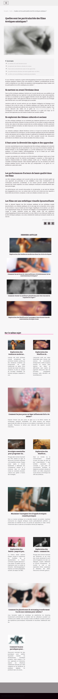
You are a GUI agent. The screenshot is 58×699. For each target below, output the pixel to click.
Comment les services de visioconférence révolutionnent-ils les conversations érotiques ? (29, 275)
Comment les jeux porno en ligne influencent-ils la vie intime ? (29, 415)
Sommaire (10, 61)
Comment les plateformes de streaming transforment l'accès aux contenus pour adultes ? (29, 610)
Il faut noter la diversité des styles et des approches (21, 69)
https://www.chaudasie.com (43, 109)
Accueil (6, 11)
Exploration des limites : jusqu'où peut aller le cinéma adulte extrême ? (16, 552)
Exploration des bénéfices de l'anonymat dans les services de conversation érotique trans (29, 318)
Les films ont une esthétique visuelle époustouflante (22, 74)
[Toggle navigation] (6, 3)
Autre (10, 11)
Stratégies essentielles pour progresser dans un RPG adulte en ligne (16, 454)
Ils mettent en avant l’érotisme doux (17, 63)
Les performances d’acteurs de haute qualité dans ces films (23, 71)
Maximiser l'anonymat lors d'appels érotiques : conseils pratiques (29, 514)
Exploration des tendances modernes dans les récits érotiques (30, 254)
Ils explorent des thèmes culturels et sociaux (19, 66)
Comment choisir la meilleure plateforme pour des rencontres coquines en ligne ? (29, 296)
